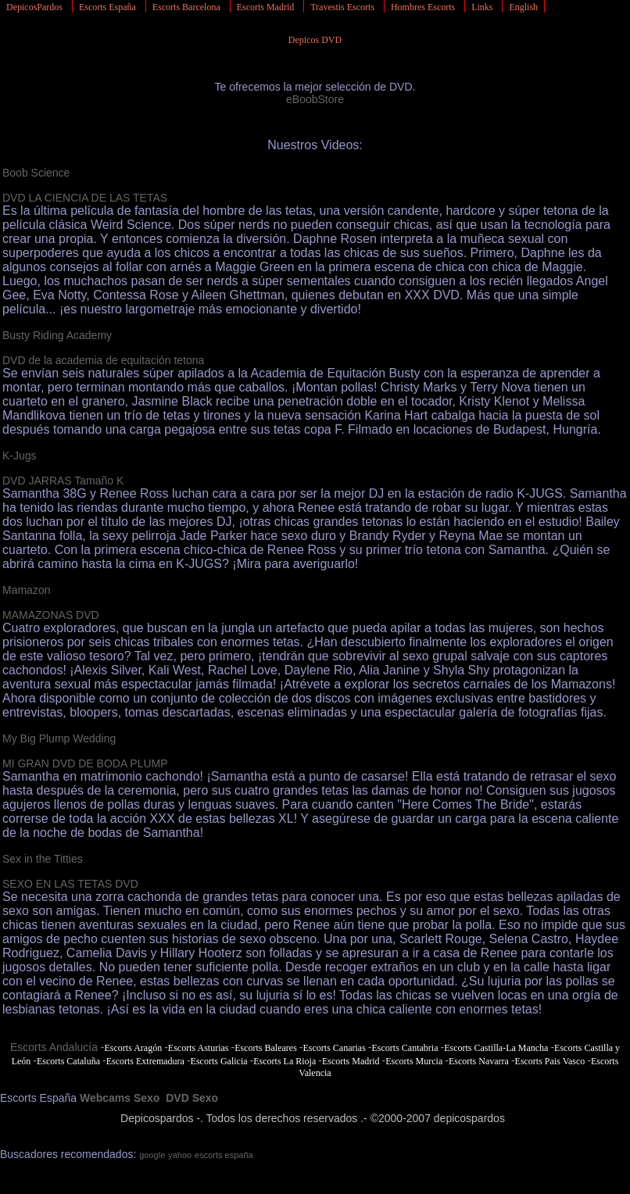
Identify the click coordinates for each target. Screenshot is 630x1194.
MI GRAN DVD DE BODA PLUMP (85, 763)
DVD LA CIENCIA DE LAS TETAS (84, 197)
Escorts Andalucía (54, 1047)
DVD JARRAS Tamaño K (62, 480)
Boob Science (36, 172)
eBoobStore (315, 99)
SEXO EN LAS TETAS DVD (70, 884)
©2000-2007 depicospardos (437, 1118)
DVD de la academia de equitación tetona (103, 360)
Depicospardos (156, 1118)
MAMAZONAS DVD (50, 615)
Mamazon (26, 590)
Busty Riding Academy (57, 335)
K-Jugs (19, 455)
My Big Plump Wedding (59, 738)
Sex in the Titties (42, 859)
